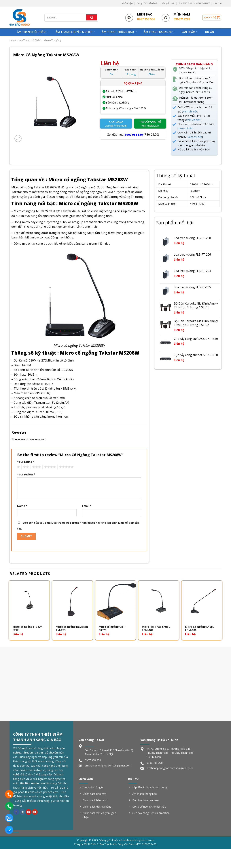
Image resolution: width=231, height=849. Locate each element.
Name (22, 506)
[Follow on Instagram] (22, 812)
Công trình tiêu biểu (147, 3)
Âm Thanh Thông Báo (119, 32)
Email (86, 506)
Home (13, 40)
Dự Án (209, 32)
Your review (26, 474)
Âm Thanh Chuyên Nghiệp (75, 32)
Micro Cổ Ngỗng (52, 40)
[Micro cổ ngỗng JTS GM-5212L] (29, 601)
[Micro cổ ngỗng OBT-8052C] (115, 601)
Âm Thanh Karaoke (159, 32)
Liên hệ (217, 3)
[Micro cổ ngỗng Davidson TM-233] (72, 601)
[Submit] (91, 17)
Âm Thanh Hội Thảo (32, 32)
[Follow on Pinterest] (28, 812)
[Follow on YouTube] (35, 812)
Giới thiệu (127, 3)
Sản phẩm (189, 32)
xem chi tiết (190, 111)
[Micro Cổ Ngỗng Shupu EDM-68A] (201, 601)
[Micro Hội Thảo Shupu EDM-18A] (158, 601)
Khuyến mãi (168, 3)
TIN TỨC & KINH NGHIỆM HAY (194, 3)
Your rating (26, 461)
